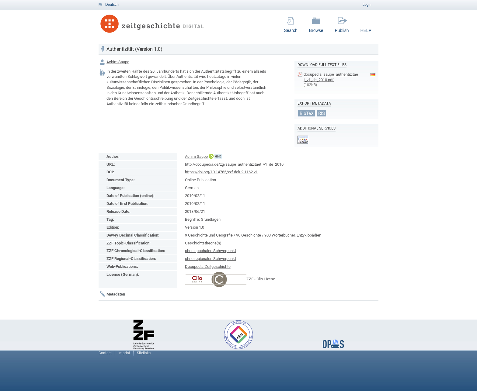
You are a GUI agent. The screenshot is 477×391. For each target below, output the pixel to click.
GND (218, 156)
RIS (321, 113)
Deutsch (112, 4)
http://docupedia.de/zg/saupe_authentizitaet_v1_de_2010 (234, 164)
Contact (105, 353)
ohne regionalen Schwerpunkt (210, 258)
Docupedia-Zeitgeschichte (208, 266)
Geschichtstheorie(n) (203, 243)
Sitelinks (144, 353)
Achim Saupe (117, 62)
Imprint (124, 353)
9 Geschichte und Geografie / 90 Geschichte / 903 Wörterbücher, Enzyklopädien (253, 235)
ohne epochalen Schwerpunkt (210, 250)
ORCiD (211, 156)
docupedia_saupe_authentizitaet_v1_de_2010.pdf (331, 77)
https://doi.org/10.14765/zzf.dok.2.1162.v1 (221, 172)
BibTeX (307, 113)
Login (367, 4)
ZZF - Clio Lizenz (260, 279)
